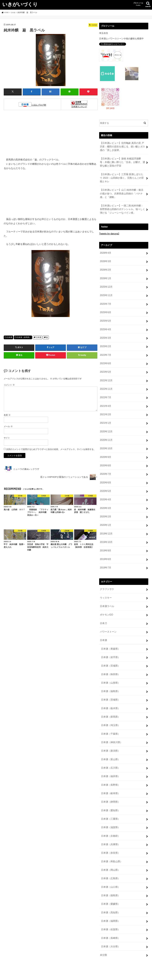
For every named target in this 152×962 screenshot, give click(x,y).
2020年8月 (105, 442)
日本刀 (103, 589)
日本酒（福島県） (110, 651)
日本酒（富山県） (110, 714)
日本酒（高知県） (110, 855)
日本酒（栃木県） (110, 667)
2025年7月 (105, 293)
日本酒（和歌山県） (111, 808)
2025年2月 (105, 332)
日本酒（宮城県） (110, 628)
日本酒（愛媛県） (110, 848)
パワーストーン (107, 596)
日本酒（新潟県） (110, 706)
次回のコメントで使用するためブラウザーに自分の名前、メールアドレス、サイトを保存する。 (51, 449)
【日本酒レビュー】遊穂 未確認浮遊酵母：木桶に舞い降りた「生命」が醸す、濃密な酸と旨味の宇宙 (122, 160)
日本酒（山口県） (110, 832)
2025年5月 (105, 309)
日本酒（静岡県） (110, 753)
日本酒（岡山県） (110, 816)
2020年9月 (105, 434)
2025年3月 (105, 324)
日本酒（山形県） (110, 643)
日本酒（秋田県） (110, 636)
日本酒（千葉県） (110, 691)
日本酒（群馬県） (24, 337)
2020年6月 (105, 458)
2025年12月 (105, 277)
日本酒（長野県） (110, 738)
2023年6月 (105, 348)
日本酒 (9, 337)
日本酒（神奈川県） (111, 698)
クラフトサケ (106, 557)
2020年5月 (105, 466)
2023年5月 (105, 356)
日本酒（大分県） (110, 887)
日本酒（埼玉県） (110, 683)
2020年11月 (105, 418)
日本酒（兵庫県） (110, 793)
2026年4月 (105, 246)
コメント (9, 384)
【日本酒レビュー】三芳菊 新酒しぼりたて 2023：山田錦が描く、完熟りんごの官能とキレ (122, 174)
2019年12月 (105, 505)
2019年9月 (105, 520)
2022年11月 (105, 371)
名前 (7, 414)
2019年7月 (105, 536)
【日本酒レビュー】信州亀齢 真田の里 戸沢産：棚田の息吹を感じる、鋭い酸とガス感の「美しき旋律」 (122, 145)
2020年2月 (105, 489)
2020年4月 (105, 473)
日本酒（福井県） (110, 730)
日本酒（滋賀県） (110, 777)
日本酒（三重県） (110, 769)
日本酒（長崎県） (110, 879)
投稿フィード (106, 933)
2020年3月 (105, 481)
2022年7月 (105, 379)
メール (8, 426)
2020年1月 (105, 497)
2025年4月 (105, 316)
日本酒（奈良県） (110, 800)
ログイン (103, 928)
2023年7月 (105, 340)
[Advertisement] (51, 135)
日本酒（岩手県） (110, 620)
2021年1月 (105, 403)
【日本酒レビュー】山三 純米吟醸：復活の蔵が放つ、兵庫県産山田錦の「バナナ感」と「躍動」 (122, 189)
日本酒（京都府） (110, 785)
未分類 (103, 895)
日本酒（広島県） (110, 824)
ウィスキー (105, 565)
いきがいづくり (20, 4)
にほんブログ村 (39, 105)
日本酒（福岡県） (110, 863)
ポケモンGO (106, 581)
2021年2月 (105, 395)
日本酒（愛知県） (110, 761)
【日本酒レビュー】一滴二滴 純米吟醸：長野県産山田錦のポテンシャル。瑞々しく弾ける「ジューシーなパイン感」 (122, 203)
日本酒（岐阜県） (110, 745)
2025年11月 (105, 285)
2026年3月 (105, 254)
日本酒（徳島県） (110, 840)
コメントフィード (108, 938)
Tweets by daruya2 (108, 227)
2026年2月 (105, 261)
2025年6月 (105, 301)
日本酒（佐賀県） (110, 871)
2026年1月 (105, 269)
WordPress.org (106, 943)
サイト (7, 437)
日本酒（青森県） (110, 612)
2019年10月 (105, 513)
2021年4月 (105, 387)
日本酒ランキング (79, 106)
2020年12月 (105, 411)
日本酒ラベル (106, 573)
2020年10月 (105, 426)
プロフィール (138, 4)
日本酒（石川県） (110, 722)
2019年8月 (105, 528)
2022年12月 (105, 364)
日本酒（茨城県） (110, 659)
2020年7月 (105, 450)
